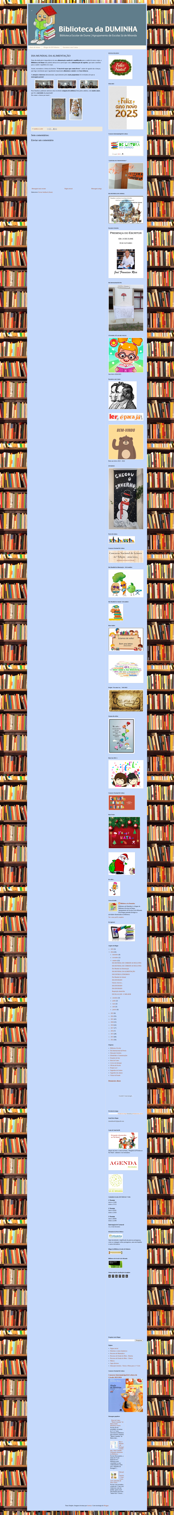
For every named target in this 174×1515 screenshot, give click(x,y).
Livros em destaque (116, 1063)
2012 (112, 1040)
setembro (115, 998)
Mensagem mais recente (39, 188)
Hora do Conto (114, 1060)
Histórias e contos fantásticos (118, 1351)
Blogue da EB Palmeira (51, 47)
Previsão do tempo (122, 1113)
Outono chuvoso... (117, 983)
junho (114, 1001)
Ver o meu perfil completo (116, 917)
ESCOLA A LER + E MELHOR (121, 994)
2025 (112, 949)
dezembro (115, 954)
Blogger (106, 1505)
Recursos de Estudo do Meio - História (121, 1356)
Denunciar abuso (114, 1081)
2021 (112, 1019)
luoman (89, 1505)
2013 (112, 1037)
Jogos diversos (114, 1363)
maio (114, 1004)
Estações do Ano (115, 1058)
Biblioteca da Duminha (128, 903)
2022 (112, 1016)
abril (113, 1006)
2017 (112, 1028)
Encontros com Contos (70, 47)
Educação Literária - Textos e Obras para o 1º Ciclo (125, 1366)
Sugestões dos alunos (116, 1073)
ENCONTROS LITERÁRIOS (121, 974)
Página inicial (69, 188)
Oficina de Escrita (115, 1065)
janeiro (114, 1009)
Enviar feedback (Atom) (45, 192)
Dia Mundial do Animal (119, 977)
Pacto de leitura (35, 47)
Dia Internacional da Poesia (118, 1050)
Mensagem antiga (96, 188)
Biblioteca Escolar (115, 1048)
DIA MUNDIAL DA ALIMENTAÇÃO (123, 971)
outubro (114, 960)
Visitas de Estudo (115, 1075)
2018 (112, 1025)
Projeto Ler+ (114, 1068)
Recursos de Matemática (117, 1353)
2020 (112, 1022)
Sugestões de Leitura (116, 1070)
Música (112, 1361)
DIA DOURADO (117, 980)
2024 (112, 952)
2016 (112, 1031)
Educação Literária (115, 1053)
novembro (115, 957)
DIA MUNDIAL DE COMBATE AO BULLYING (126, 963)
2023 (112, 1013)
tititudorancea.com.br (138, 1113)
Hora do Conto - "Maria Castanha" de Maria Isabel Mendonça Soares (116, 1423)
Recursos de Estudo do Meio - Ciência (121, 1358)
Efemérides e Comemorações (118, 1055)
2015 (112, 1034)
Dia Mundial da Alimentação (120, 968)
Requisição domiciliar (118, 991)
